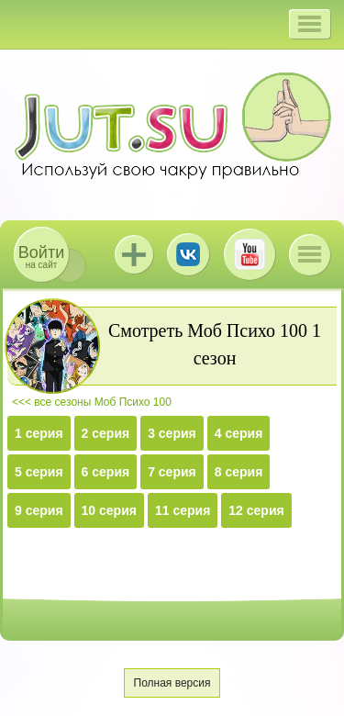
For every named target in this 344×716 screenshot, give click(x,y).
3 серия (172, 433)
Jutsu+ (134, 254)
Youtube (249, 254)
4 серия (239, 433)
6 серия (106, 471)
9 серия (39, 510)
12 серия (255, 510)
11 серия (182, 510)
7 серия (172, 471)
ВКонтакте (188, 254)
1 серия (39, 433)
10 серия (109, 510)
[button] (309, 24)
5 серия (39, 471)
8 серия (239, 471)
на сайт (41, 256)
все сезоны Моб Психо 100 (103, 402)
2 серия (106, 433)
